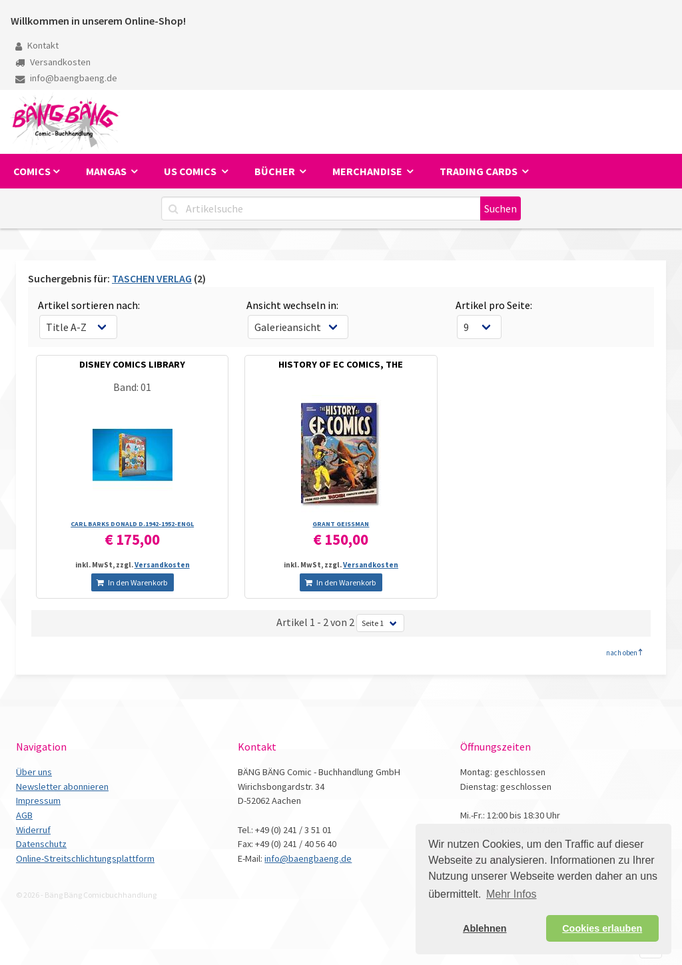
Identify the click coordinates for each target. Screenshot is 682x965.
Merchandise (368, 171)
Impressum (38, 800)
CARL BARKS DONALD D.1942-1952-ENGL (132, 523)
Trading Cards (479, 171)
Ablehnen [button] (485, 928)
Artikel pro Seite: (494, 305)
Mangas (107, 171)
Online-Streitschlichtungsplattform (85, 858)
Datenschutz (41, 844)
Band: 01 (132, 387)
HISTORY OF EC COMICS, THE (340, 364)
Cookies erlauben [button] (602, 928)
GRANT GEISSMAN (340, 523)
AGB (24, 815)
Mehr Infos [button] (511, 894)
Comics (32, 171)
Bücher (275, 171)
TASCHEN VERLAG (152, 278)
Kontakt (37, 45)
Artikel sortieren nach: (89, 305)
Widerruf (33, 830)
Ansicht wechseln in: (292, 305)
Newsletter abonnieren (62, 787)
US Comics (191, 171)
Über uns (34, 772)
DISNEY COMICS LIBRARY (132, 364)
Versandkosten (53, 62)
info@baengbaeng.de (66, 78)
